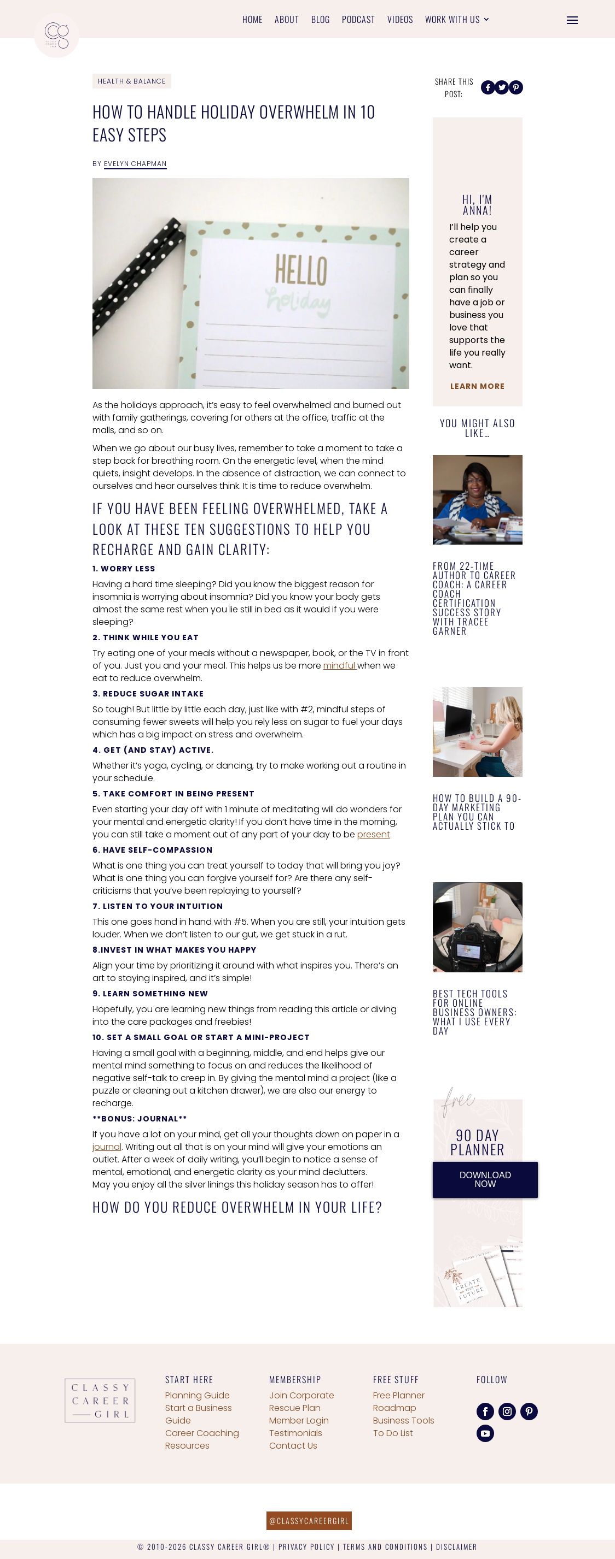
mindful (340, 665)
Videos (400, 20)
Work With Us (452, 20)
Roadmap (394, 1408)
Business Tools (403, 1420)
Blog (320, 20)
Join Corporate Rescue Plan (301, 1401)
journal (106, 1147)
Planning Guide (197, 1395)
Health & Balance (132, 81)
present (373, 834)
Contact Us (293, 1445)
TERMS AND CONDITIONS (385, 1546)
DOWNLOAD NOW (485, 1180)
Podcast (358, 20)
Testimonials (295, 1433)
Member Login (299, 1420)
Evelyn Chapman (135, 163)
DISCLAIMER (457, 1546)
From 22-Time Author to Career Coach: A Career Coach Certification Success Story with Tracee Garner (475, 598)
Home (252, 20)
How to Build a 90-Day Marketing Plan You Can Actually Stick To (477, 811)
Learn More (477, 386)
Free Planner (399, 1395)
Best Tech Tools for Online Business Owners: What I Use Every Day (475, 1012)
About (287, 20)
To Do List (393, 1433)
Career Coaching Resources (202, 1439)
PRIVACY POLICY (307, 1546)
